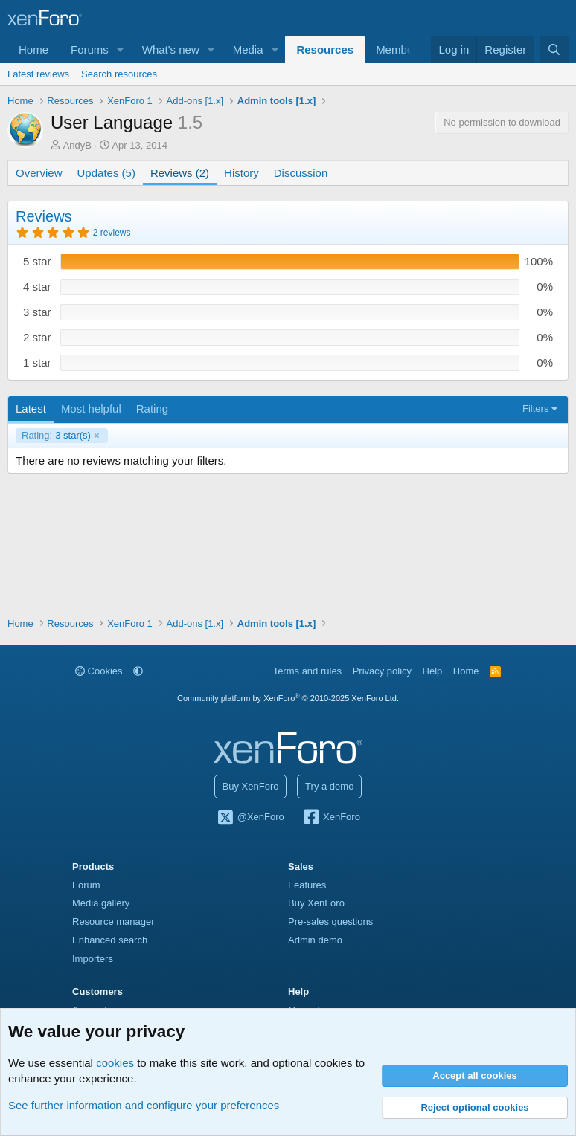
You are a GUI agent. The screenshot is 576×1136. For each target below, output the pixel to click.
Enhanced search (109, 940)
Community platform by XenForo (288, 698)
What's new (170, 49)
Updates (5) (106, 173)
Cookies (99, 671)
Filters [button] (535, 408)
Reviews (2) (179, 173)
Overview (39, 173)
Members (399, 49)
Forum (86, 885)
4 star (37, 286)
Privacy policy (382, 671)
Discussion (301, 173)
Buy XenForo (251, 786)
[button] (120, 49)
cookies (115, 1062)
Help (433, 671)
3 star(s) (56, 435)
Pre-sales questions (330, 921)
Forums (90, 49)
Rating (152, 408)
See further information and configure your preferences (143, 1105)
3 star (37, 312)
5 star (37, 261)
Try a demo (329, 786)
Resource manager (113, 921)
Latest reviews (38, 74)
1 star (37, 362)
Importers (92, 958)
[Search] (554, 49)
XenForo (330, 818)
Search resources (119, 74)
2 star (37, 337)
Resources (324, 49)
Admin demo (315, 940)
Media (248, 49)
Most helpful (91, 408)
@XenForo (250, 818)
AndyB (77, 145)
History (241, 173)
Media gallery (100, 903)
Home (33, 49)
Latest (31, 408)
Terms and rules (307, 671)
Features (307, 885)
